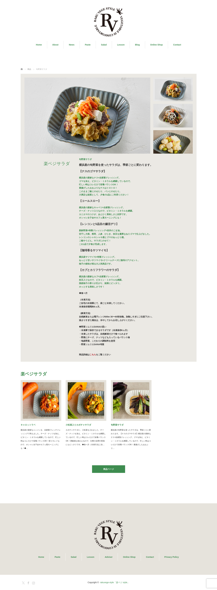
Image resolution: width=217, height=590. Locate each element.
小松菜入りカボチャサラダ (78, 425)
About (55, 45)
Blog (137, 45)
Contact (177, 45)
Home (39, 45)
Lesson (120, 45)
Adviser (109, 557)
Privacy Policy (171, 557)
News (71, 45)
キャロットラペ (28, 425)
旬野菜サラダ (117, 425)
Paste (88, 45)
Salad (104, 45)
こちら (93, 354)
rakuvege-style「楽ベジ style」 (115, 582)
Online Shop (156, 45)
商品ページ (108, 469)
